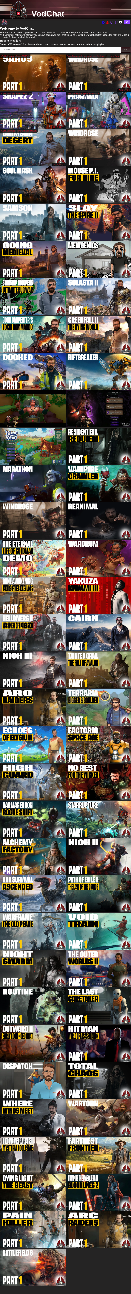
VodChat (47, 13)
